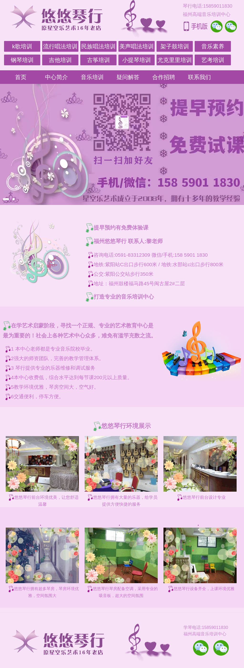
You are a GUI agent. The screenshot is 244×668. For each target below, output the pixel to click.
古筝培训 (98, 60)
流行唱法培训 (60, 46)
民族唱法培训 (98, 46)
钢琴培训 (22, 60)
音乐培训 (92, 77)
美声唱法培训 (136, 46)
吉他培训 (60, 60)
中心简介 (56, 77)
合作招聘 (163, 77)
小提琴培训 (136, 60)
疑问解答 (128, 77)
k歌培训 (22, 46)
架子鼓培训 (174, 46)
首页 (20, 77)
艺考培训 (212, 60)
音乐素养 (212, 46)
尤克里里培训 (175, 60)
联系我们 (199, 77)
